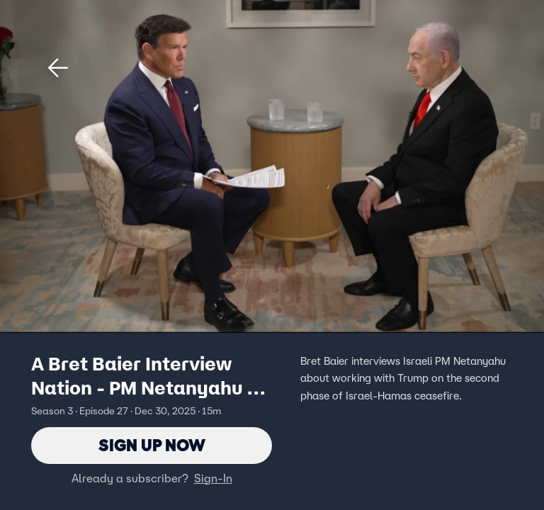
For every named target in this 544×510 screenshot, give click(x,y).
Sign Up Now (151, 445)
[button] (58, 68)
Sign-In (213, 478)
